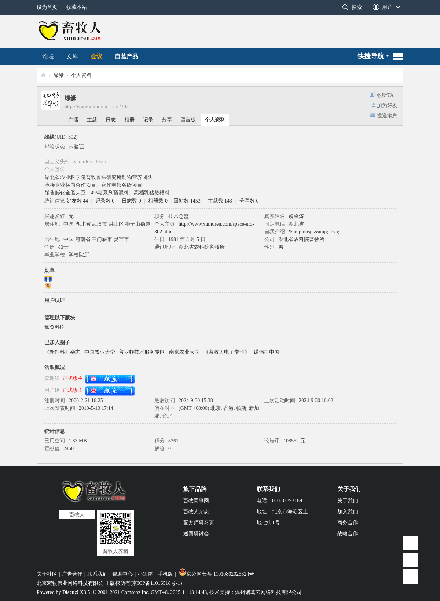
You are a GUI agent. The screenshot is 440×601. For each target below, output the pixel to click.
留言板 (188, 120)
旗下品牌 (195, 489)
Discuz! (70, 592)
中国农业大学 (99, 352)
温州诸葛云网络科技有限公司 (268, 592)
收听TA (385, 95)
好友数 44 (77, 201)
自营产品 (126, 56)
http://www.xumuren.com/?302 (97, 106)
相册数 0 (158, 201)
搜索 (357, 7)
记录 (148, 120)
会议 (96, 56)
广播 (73, 120)
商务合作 (347, 522)
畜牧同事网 (196, 500)
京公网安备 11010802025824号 (216, 574)
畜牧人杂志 (196, 511)
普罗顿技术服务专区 (142, 352)
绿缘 (59, 75)
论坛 (48, 56)
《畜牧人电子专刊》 (226, 352)
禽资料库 (54, 327)
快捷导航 (371, 56)
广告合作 (72, 574)
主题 (92, 120)
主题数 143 (220, 201)
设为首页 (47, 7)
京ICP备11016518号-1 (156, 583)
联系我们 (268, 489)
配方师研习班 (198, 522)
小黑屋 (145, 574)
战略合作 (347, 533)
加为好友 (387, 105)
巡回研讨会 (196, 533)
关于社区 (47, 574)
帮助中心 (122, 574)
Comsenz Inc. (135, 592)
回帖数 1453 (187, 201)
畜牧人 (43, 75)
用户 (387, 7)
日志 (111, 120)
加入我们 (347, 511)
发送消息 (387, 116)
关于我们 (349, 489)
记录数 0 (105, 201)
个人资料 (215, 120)
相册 (129, 120)
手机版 (165, 574)
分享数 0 (249, 201)
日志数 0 (131, 201)
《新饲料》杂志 (62, 352)
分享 (167, 120)
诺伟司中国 (266, 352)
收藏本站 (76, 7)
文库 (72, 56)
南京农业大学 (184, 352)
